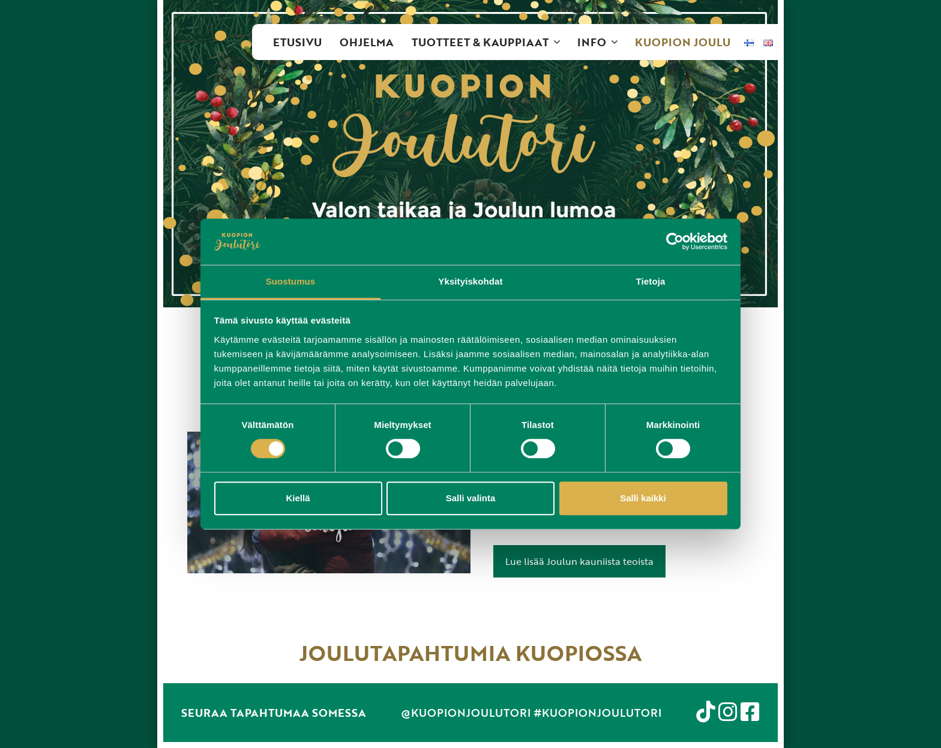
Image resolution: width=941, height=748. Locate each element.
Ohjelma (367, 42)
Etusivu (297, 42)
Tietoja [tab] (651, 281)
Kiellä (298, 498)
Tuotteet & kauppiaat (490, 42)
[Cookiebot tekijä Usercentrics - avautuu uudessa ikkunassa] (674, 242)
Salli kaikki (643, 498)
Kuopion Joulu (682, 42)
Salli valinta (471, 498)
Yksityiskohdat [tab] (470, 281)
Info (601, 42)
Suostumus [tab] (291, 281)
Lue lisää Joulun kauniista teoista (579, 561)
